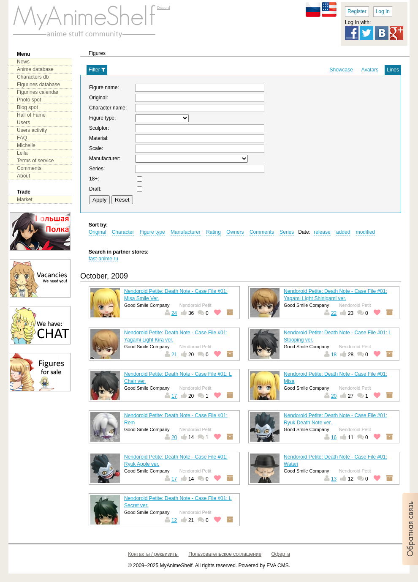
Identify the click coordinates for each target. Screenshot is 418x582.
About (23, 176)
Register (356, 11)
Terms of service (35, 161)
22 (334, 313)
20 (334, 396)
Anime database (35, 69)
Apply (99, 200)
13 (334, 479)
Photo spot (29, 100)
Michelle (26, 145)
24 (174, 313)
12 (174, 520)
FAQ (22, 138)
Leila (22, 153)
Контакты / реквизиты (153, 554)
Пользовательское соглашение (224, 554)
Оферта (280, 554)
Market (25, 199)
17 (174, 396)
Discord (163, 7)
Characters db (33, 77)
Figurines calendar (38, 92)
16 (334, 437)
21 (174, 355)
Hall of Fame (31, 115)
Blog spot (27, 107)
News (23, 62)
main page (84, 21)
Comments (29, 168)
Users (23, 123)
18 (334, 355)
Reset (122, 200)
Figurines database (38, 84)
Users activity (32, 130)
